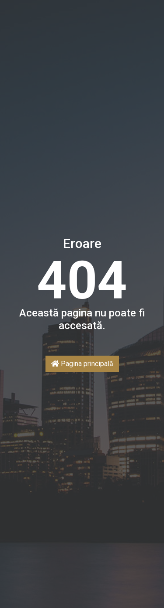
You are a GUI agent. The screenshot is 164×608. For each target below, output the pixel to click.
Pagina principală (82, 364)
